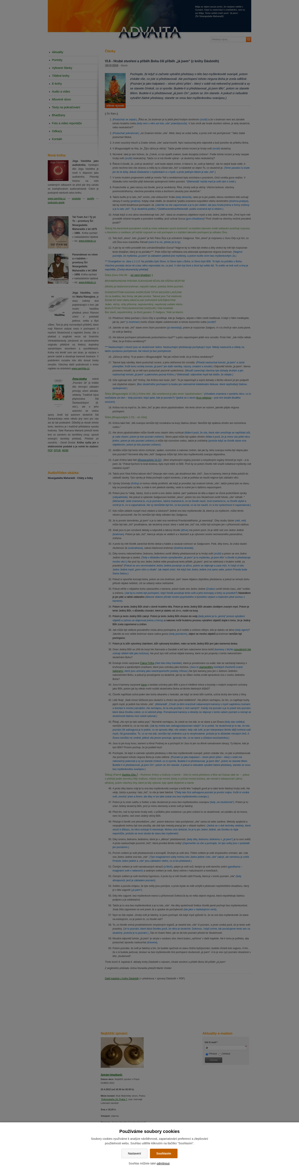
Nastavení (134, 1153)
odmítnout (163, 1163)
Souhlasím (163, 1153)
